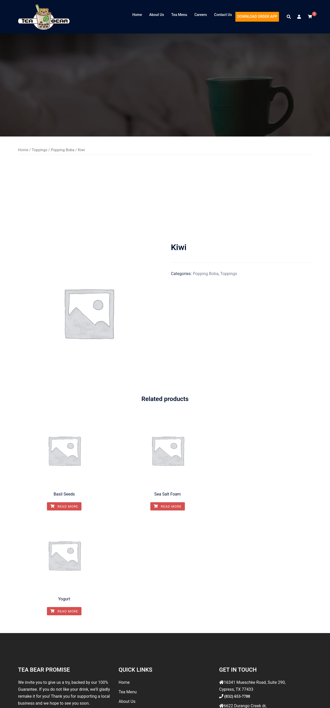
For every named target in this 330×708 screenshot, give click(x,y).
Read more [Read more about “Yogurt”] (267, 506)
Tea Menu (179, 15)
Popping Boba (63, 150)
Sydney (118, 697)
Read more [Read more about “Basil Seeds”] (63, 506)
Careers (200, 15)
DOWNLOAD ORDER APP (257, 16)
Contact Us (223, 15)
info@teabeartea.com (243, 647)
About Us (156, 15)
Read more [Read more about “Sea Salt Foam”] (165, 506)
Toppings (39, 150)
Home (137, 15)
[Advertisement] (165, 199)
